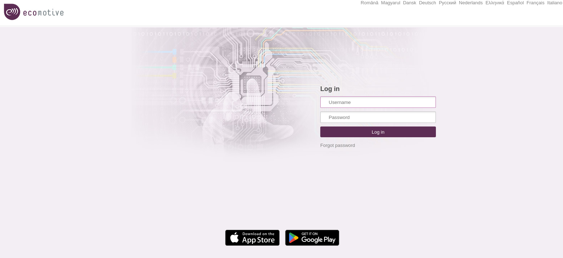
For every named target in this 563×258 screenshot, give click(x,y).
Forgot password (337, 145)
